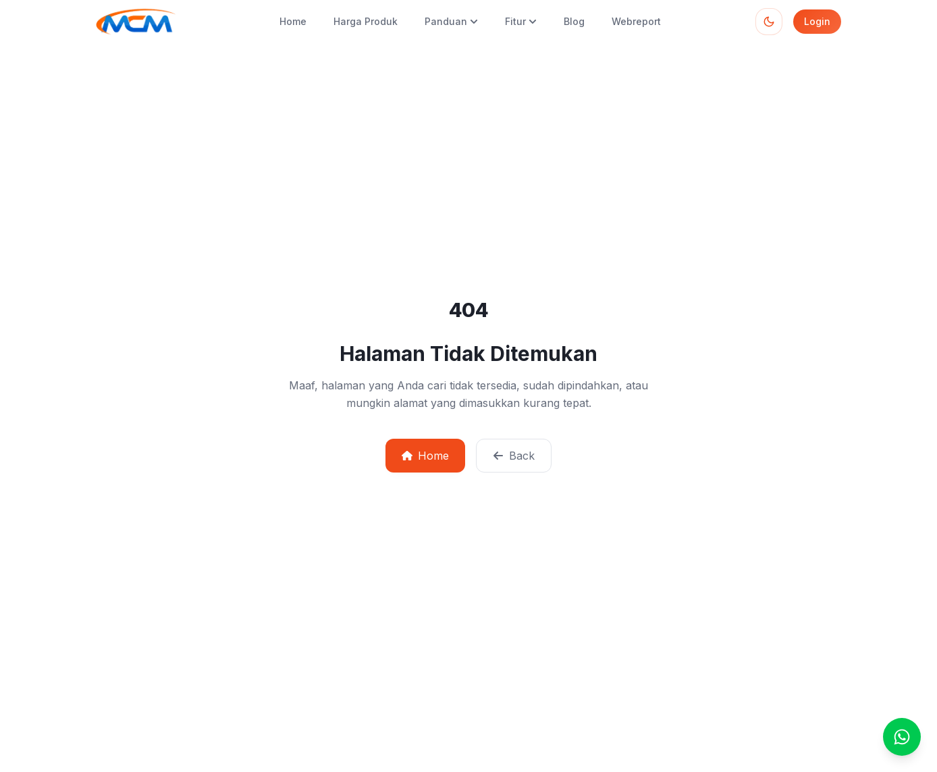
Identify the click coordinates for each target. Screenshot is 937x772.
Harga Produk (365, 21)
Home (292, 21)
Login (817, 21)
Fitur (521, 21)
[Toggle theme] (768, 21)
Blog (574, 21)
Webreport (636, 21)
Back (514, 455)
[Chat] (902, 737)
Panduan (451, 21)
